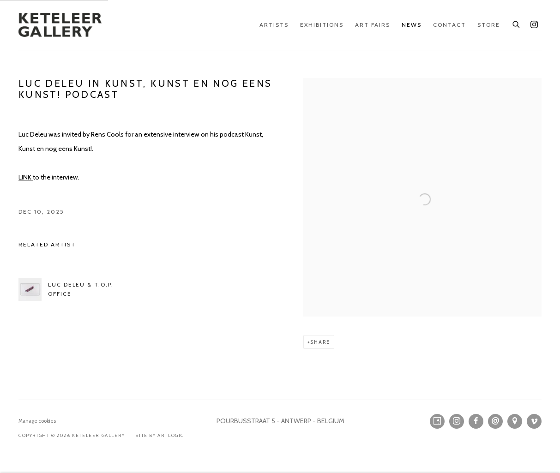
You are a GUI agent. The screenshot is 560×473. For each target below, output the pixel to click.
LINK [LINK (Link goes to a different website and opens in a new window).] (25, 177)
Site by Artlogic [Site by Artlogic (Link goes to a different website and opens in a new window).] (160, 435)
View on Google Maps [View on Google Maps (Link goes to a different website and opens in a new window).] (514, 421)
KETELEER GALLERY (60, 25)
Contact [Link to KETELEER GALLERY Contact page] (449, 24)
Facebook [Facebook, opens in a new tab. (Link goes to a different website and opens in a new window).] (476, 421)
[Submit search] (516, 23)
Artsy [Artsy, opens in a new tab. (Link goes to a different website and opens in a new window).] (437, 421)
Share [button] (320, 342)
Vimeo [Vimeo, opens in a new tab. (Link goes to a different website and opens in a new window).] (534, 421)
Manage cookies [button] (37, 421)
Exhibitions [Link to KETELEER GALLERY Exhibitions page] (321, 24)
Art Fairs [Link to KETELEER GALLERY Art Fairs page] (372, 24)
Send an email (495, 421)
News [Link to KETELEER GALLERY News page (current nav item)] (412, 24)
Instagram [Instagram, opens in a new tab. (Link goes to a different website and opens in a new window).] (534, 25)
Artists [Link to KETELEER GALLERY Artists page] (274, 24)
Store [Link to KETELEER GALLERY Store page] (488, 24)
